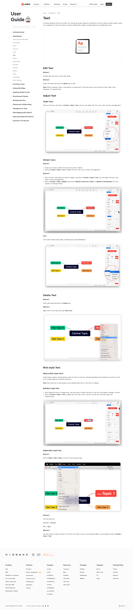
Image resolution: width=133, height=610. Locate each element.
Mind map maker (9, 584)
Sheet (14, 45)
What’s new (100, 572)
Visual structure (30, 578)
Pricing (115, 569)
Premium (115, 572)
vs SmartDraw (50, 581)
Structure (15, 49)
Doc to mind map (10, 578)
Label (14, 74)
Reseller (82, 572)
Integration (29, 584)
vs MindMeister (51, 578)
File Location (16, 42)
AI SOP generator (10, 587)
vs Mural (49, 584)
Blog (64, 572)
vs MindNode (50, 587)
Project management (32, 572)
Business (115, 575)
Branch (15, 58)
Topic (14, 52)
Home (44, 13)
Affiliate (82, 569)
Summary (15, 67)
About (98, 569)
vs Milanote (50, 575)
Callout (15, 70)
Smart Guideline (17, 80)
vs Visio (49, 569)
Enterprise (116, 578)
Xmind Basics (52, 13)
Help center (66, 584)
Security (28, 588)
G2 (97, 575)
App (6, 569)
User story (66, 581)
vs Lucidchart (50, 591)
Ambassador (83, 575)
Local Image (16, 77)
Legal (98, 578)
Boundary (15, 64)
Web (6, 572)
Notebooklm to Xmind (11, 591)
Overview (28, 569)
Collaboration (30, 581)
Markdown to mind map (11, 575)
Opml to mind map (10, 581)
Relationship (16, 61)
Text (14, 55)
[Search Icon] (23, 27)
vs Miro (49, 572)
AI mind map (29, 575)
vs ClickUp (50, 594)
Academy (66, 575)
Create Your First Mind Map (20, 39)
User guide (66, 578)
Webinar (82, 578)
